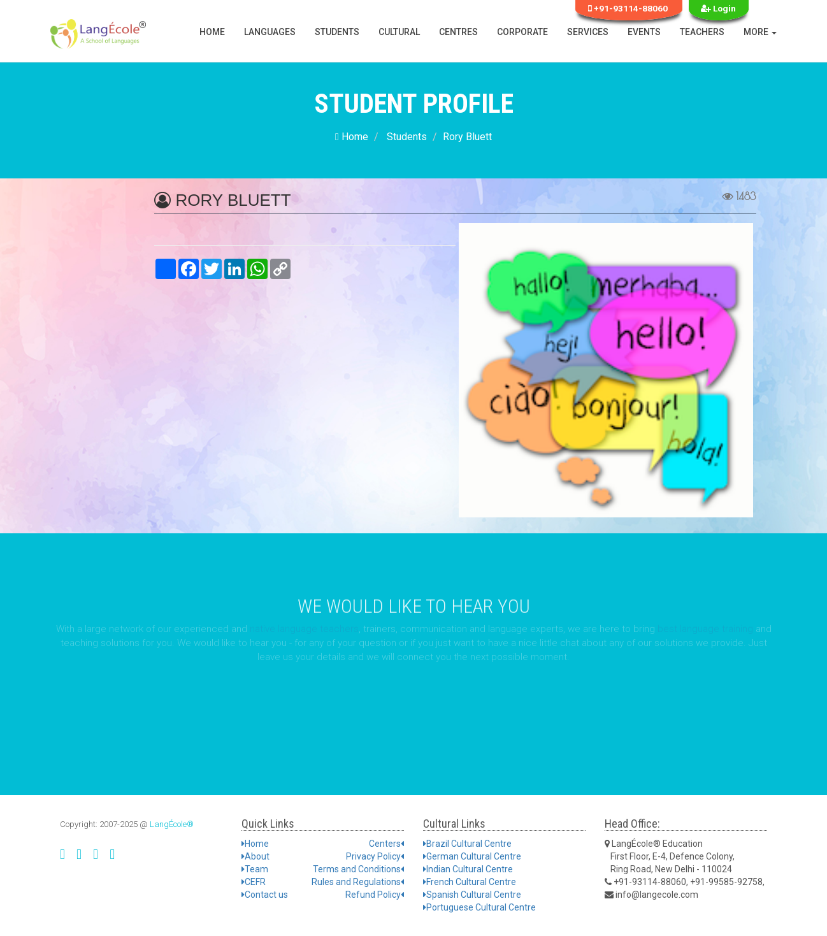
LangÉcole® (172, 824)
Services (587, 32)
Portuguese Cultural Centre (479, 907)
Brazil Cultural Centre (467, 844)
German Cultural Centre (472, 856)
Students (337, 32)
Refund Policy (374, 894)
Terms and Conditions (358, 869)
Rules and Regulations (358, 882)
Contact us (264, 894)
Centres (458, 32)
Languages (270, 32)
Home (212, 32)
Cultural (399, 32)
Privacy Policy (375, 856)
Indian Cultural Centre (468, 869)
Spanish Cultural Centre (472, 894)
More (760, 32)
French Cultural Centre (469, 882)
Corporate (522, 32)
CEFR (253, 882)
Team (254, 869)
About (255, 856)
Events (644, 32)
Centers (386, 844)
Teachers (702, 32)
